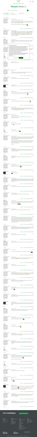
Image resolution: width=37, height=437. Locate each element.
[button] (30, 1)
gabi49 (5, 155)
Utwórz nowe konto (13, 421)
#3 (33, 39)
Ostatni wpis (32, 17)
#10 (33, 91)
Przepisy (4, 418)
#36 (33, 294)
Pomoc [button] (23, 3)
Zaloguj (21, 28)
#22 (33, 185)
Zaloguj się (12, 420)
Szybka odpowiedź (6, 17)
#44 (33, 354)
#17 (33, 148)
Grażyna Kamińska (6, 84)
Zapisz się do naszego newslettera (24, 413)
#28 (33, 233)
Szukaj (28, 418)
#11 (33, 99)
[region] (18, 52)
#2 (33, 30)
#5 (33, 55)
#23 (33, 193)
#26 (33, 216)
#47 (33, 377)
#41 (33, 333)
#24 (33, 200)
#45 (33, 363)
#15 (33, 129)
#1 (33, 19)
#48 (33, 385)
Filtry (7, 14)
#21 (33, 178)
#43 (33, 348)
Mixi (4, 129)
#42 (33, 340)
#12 (33, 107)
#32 (33, 264)
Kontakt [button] (20, 3)
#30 (33, 249)
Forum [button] (17, 3)
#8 (33, 77)
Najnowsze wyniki (14, 14)
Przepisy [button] (14, 3)
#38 (33, 308)
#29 (33, 241)
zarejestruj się (25, 28)
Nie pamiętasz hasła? (13, 422)
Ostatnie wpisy (12, 423)
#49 (33, 393)
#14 (33, 122)
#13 (33, 114)
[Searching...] (19, 10)
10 (21, 14)
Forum (20, 418)
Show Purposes (16, 57)
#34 (33, 279)
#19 (33, 164)
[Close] (28, 44)
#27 (33, 226)
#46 (33, 369)
